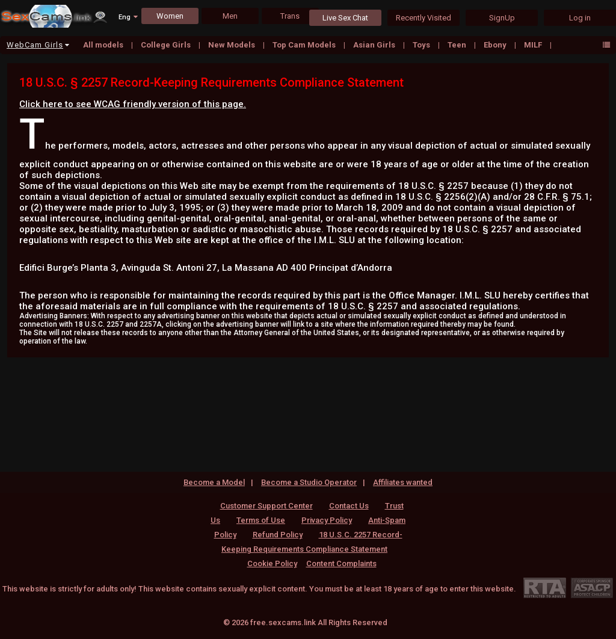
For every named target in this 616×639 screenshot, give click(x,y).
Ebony (496, 44)
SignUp (502, 17)
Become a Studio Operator (309, 482)
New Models (232, 44)
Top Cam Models (305, 44)
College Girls (166, 44)
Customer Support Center (266, 505)
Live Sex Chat (345, 17)
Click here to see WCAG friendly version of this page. (132, 104)
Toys (422, 44)
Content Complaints (341, 563)
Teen (458, 44)
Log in (580, 17)
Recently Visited (423, 17)
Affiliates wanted (403, 482)
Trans (290, 15)
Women (169, 15)
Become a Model (214, 482)
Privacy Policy (326, 520)
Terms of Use (260, 520)
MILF (534, 44)
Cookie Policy (272, 563)
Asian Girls (375, 44)
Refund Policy (278, 534)
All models (104, 44)
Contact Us (349, 505)
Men (230, 15)
